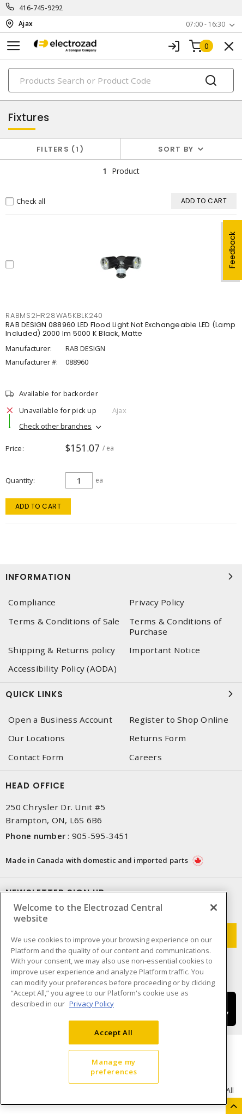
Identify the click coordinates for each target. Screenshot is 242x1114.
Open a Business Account (60, 720)
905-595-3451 (100, 835)
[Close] (214, 907)
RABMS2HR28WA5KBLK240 (54, 315)
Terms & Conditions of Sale (64, 621)
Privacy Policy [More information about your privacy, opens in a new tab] (91, 1004)
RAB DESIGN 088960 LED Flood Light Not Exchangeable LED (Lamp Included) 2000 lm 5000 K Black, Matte (120, 329)
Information (121, 577)
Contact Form (35, 757)
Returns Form (157, 738)
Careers (145, 757)
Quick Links (121, 694)
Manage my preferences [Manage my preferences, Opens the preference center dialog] (113, 1067)
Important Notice (164, 650)
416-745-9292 (41, 7)
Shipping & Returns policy (61, 650)
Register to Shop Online (178, 720)
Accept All (113, 1032)
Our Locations (36, 738)
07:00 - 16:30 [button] (205, 24)
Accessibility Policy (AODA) (62, 669)
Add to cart (38, 506)
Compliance (32, 602)
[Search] (121, 80)
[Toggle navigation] (13, 46)
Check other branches (55, 426)
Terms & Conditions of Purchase (175, 626)
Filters (60, 149)
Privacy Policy (157, 602)
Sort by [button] (176, 149)
